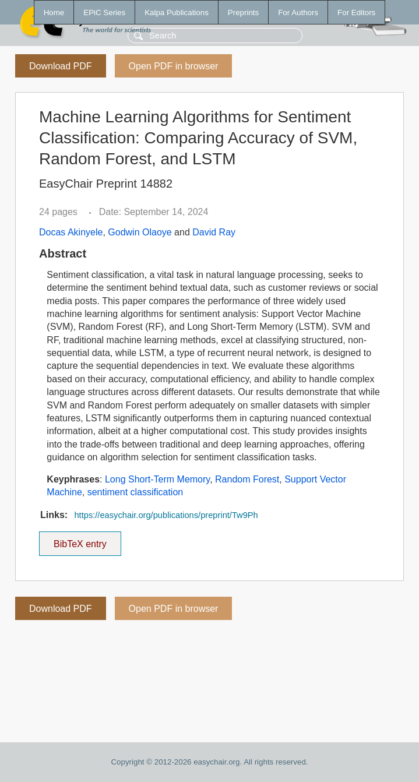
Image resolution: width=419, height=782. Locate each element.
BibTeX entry (80, 540)
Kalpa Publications (177, 12)
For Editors (356, 12)
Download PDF (60, 66)
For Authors (298, 12)
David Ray (213, 232)
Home (54, 12)
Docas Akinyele (71, 232)
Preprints (243, 12)
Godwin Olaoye (139, 232)
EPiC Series (104, 12)
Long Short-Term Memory (157, 479)
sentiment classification (135, 492)
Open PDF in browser (174, 66)
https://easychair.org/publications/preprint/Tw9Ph (166, 515)
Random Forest (247, 479)
